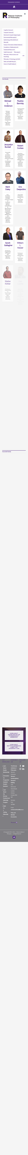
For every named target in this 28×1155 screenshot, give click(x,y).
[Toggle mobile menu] (25, 14)
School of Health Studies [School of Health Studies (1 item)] (10, 64)
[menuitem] (14, 79)
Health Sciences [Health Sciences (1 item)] (8, 52)
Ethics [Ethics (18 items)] (6, 42)
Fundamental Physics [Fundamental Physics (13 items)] (9, 50)
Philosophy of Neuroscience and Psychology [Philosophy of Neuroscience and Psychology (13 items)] (14, 55)
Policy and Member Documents (14, 815)
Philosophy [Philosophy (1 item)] (17, 52)
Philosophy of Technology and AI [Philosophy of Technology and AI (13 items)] (12, 59)
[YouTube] (23, 766)
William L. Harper (17, 267)
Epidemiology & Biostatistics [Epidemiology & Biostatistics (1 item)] (11, 40)
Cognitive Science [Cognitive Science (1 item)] (8, 30)
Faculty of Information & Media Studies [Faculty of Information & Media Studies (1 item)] (13, 45)
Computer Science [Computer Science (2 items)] (8, 33)
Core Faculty (5, 79)
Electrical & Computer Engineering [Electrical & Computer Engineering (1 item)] (12, 35)
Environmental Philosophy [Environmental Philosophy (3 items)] (10, 37)
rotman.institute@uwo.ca (17, 809)
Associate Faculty (6, 451)
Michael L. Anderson (8, 103)
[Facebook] (20, 766)
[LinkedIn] (23, 769)
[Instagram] (20, 769)
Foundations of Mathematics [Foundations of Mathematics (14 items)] (11, 47)
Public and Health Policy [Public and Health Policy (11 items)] (10, 62)
